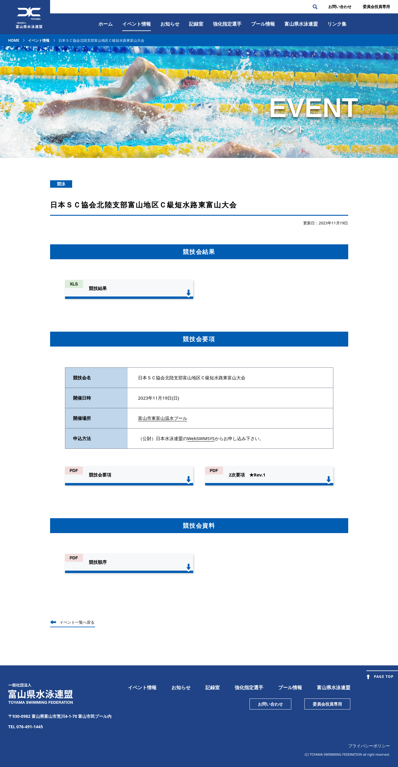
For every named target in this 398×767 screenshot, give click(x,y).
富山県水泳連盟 (333, 687)
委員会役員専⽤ (376, 6)
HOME (13, 40)
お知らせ (169, 24)
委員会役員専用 (327, 704)
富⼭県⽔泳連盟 (301, 24)
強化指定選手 (227, 24)
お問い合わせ (339, 6)
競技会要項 (100, 475)
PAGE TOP (384, 676)
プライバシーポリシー (369, 746)
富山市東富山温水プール (162, 418)
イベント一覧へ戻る (77, 622)
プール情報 (263, 24)
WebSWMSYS (201, 438)
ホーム (105, 24)
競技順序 (98, 562)
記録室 (196, 24)
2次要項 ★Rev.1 (247, 475)
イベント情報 (136, 24)
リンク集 (336, 24)
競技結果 (98, 288)
